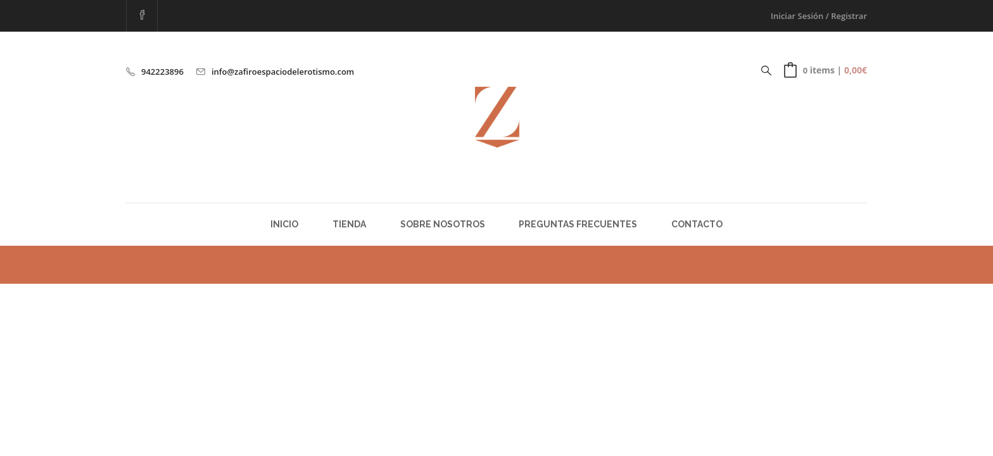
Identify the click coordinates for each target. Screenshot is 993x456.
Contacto (697, 224)
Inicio (284, 224)
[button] (825, 70)
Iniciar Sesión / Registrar (819, 16)
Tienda (349, 224)
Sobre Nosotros (442, 224)
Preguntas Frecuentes (578, 224)
